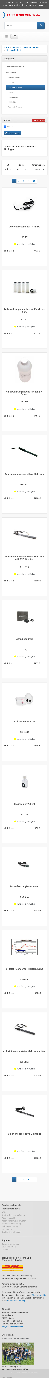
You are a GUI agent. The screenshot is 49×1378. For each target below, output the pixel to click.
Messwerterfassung (15, 107)
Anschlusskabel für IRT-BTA (24, 226)
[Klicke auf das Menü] (7, 36)
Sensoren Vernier (31, 47)
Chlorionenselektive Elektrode (24, 1133)
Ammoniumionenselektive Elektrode (25, 474)
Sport (12, 92)
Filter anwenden (12, 133)
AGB (3, 1377)
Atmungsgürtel (24, 639)
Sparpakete (14, 97)
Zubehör (13, 102)
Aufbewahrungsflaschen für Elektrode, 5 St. (24, 310)
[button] (41, 25)
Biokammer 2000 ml (24, 721)
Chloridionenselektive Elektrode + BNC (24, 1051)
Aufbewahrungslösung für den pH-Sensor (24, 393)
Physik (12, 82)
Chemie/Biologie (14, 50)
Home (6, 47)
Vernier (10, 126)
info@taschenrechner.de (13, 5)
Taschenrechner (15, 67)
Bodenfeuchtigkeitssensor (24, 886)
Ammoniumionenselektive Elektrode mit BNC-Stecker (25, 558)
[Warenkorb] (14, 36)
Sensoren (16, 47)
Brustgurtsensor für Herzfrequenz (24, 969)
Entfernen (39, 120)
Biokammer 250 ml (24, 804)
